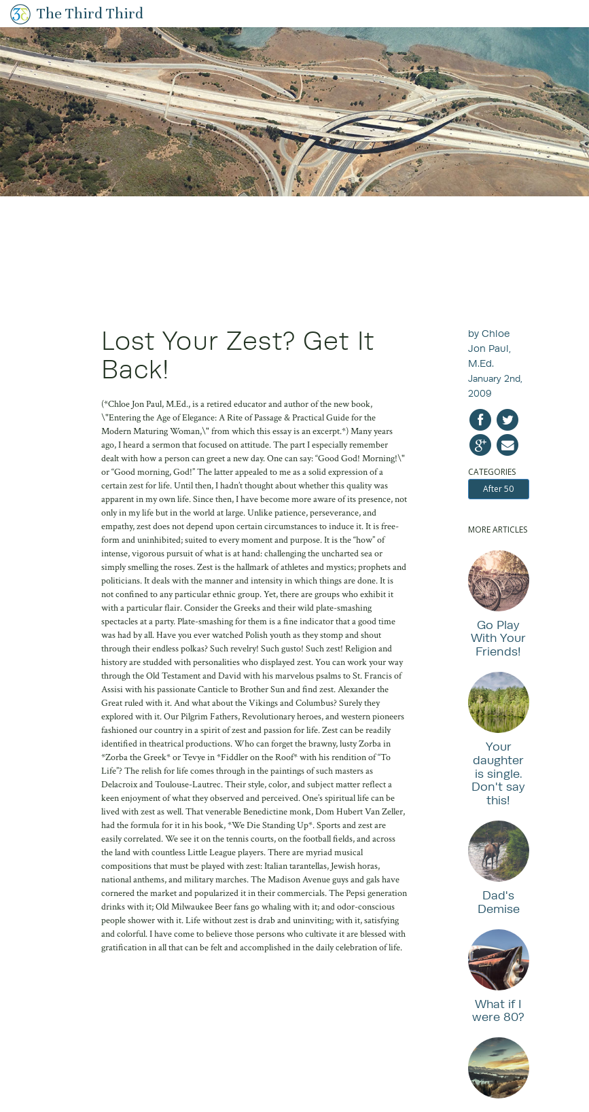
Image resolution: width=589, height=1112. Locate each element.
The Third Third (90, 13)
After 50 (498, 489)
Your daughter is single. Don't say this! (498, 773)
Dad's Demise (499, 901)
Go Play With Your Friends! (498, 638)
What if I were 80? (498, 1010)
